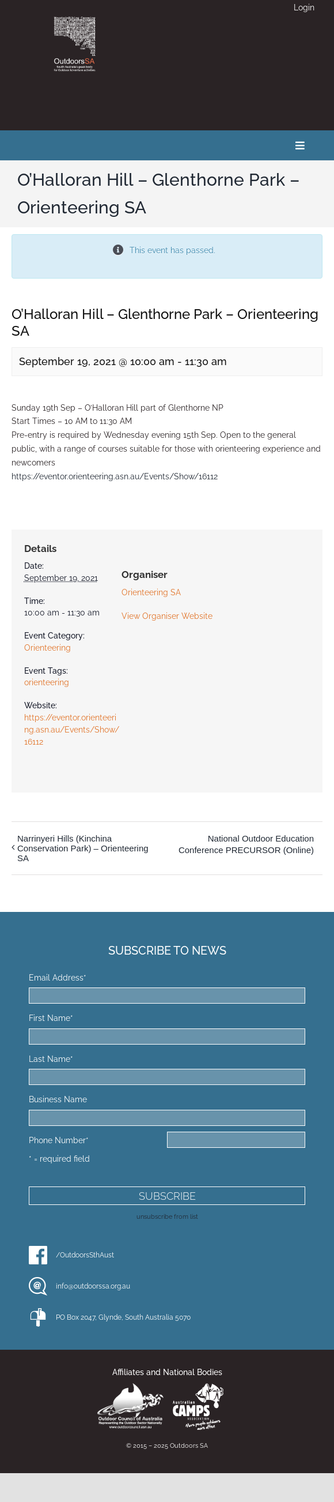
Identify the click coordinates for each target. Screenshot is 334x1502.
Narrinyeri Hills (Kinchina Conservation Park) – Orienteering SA (83, 848)
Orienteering (47, 647)
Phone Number (59, 1140)
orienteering (46, 682)
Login (304, 7)
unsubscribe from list (167, 1216)
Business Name (58, 1099)
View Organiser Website (167, 616)
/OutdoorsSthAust (85, 1255)
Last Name (51, 1059)
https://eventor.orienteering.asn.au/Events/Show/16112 (115, 476)
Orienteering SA (151, 592)
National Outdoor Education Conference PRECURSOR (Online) (246, 844)
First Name (51, 1018)
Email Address (57, 977)
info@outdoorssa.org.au (93, 1286)
